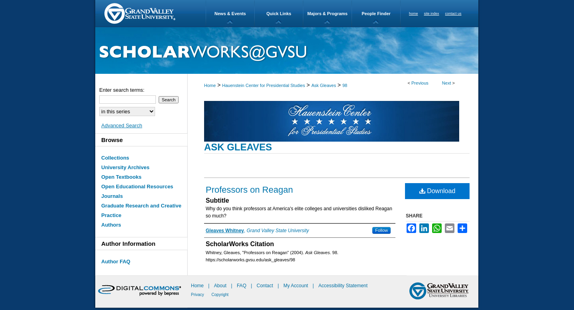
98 (344, 85)
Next (446, 83)
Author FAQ (115, 262)
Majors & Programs (327, 13)
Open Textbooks (121, 177)
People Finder (376, 13)
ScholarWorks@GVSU (286, 50)
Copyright (220, 294)
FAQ (242, 285)
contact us (453, 14)
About (221, 285)
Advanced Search (121, 125)
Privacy (198, 294)
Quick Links (278, 13)
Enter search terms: (121, 90)
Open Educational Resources (137, 187)
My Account (296, 285)
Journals (112, 196)
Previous (420, 83)
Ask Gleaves (323, 85)
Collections (115, 158)
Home (210, 85)
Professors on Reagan (249, 190)
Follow (381, 230)
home (413, 14)
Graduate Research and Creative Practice (141, 210)
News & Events (230, 13)
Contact (265, 285)
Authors (111, 225)
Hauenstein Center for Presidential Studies (263, 85)
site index (431, 14)
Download (437, 191)
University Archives (125, 167)
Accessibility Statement (343, 285)
